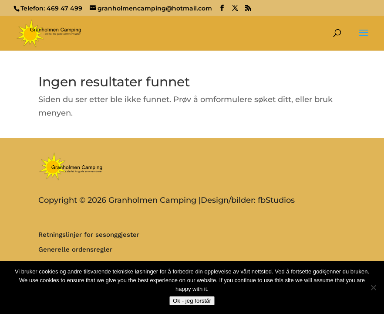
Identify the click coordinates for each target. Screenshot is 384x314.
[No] (373, 287)
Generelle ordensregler (75, 249)
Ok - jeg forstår (192, 300)
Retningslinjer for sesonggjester (88, 235)
